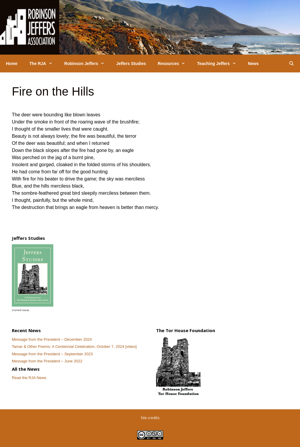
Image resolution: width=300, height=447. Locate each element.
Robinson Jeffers (87, 63)
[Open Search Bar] (291, 63)
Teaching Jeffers (219, 63)
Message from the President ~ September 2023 (52, 354)
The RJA (43, 63)
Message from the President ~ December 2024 (52, 339)
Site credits (150, 417)
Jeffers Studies (131, 63)
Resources (174, 63)
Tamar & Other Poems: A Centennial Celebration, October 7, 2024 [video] (74, 346)
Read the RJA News (29, 377)
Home (11, 63)
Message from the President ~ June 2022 (47, 361)
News (253, 63)
